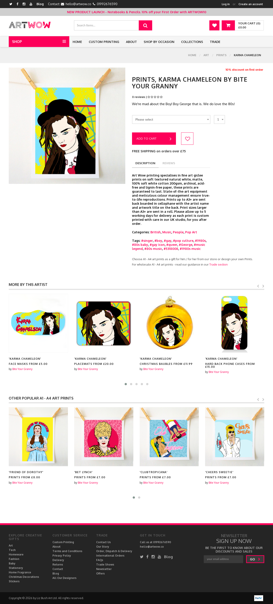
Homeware (16, 554)
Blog (40, 4)
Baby (12, 563)
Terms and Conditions (67, 551)
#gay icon (157, 245)
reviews (168, 163)
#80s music (153, 249)
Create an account (250, 4)
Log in (226, 4)
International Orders (110, 555)
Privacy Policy (61, 555)
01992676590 (107, 4)
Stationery (16, 568)
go (255, 559)
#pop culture (183, 240)
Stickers (14, 581)
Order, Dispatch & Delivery (114, 551)
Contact (57, 569)
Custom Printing (104, 42)
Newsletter (104, 569)
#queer (171, 245)
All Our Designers (64, 578)
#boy (158, 240)
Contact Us (103, 542)
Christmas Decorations (24, 576)
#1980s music (190, 249)
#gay (167, 240)
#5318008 (171, 249)
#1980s (200, 240)
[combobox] (171, 119)
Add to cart (153, 138)
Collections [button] (192, 42)
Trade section (218, 264)
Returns (57, 564)
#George (185, 245)
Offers (100, 573)
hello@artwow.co (78, 4)
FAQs (99, 560)
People (178, 232)
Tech (12, 550)
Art (206, 55)
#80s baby (140, 245)
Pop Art (191, 232)
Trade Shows (105, 564)
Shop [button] (17, 41)
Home (77, 42)
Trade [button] (215, 42)
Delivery (58, 560)
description (145, 163)
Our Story (102, 546)
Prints (221, 55)
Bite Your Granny (22, 369)
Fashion (14, 559)
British (155, 232)
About (131, 42)
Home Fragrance (20, 572)
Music (166, 232)
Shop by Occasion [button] (159, 42)
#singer (147, 240)
